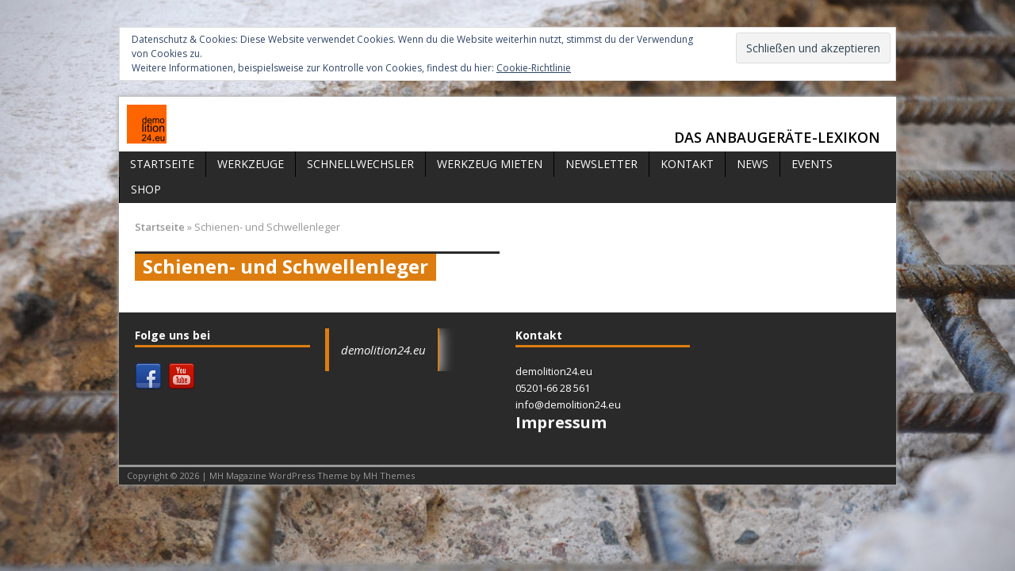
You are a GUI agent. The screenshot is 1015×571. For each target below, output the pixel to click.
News (752, 163)
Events (812, 163)
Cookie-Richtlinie (533, 68)
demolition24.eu (383, 350)
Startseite (162, 163)
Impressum (561, 422)
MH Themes (389, 475)
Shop (146, 189)
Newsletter (601, 163)
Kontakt (687, 163)
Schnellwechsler (360, 163)
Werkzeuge (250, 163)
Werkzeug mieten (489, 163)
